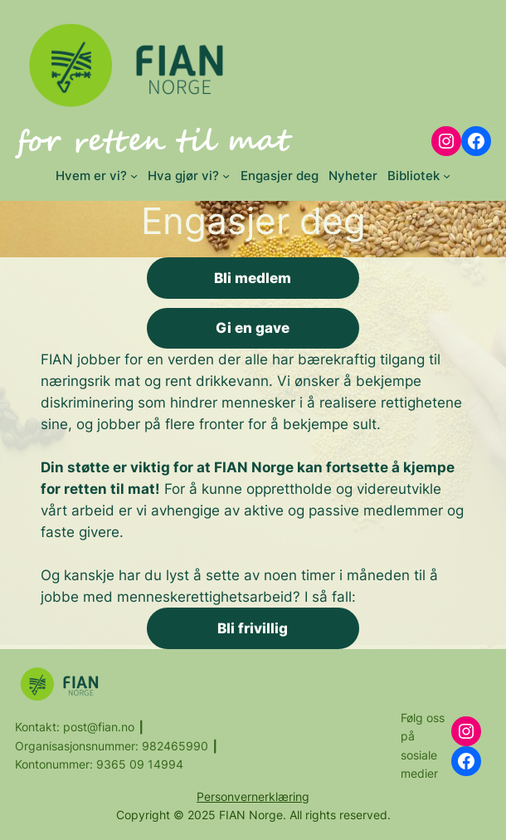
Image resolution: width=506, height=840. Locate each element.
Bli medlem (252, 278)
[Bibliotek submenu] (446, 175)
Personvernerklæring (253, 796)
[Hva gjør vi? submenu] (226, 175)
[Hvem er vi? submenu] (134, 175)
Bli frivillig (252, 628)
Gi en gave (252, 328)
